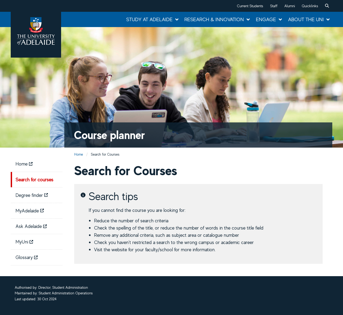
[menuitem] (327, 6)
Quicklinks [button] (310, 5)
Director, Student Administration (63, 287)
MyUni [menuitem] (24, 242)
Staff (273, 5)
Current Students (250, 5)
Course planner (109, 135)
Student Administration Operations (66, 293)
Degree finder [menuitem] (32, 195)
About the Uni (306, 19)
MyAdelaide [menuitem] (30, 210)
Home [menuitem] (24, 164)
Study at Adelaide (149, 19)
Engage (266, 19)
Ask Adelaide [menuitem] (31, 226)
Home (78, 154)
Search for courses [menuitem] (34, 179)
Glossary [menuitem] (27, 257)
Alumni (289, 5)
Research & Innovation (214, 19)
